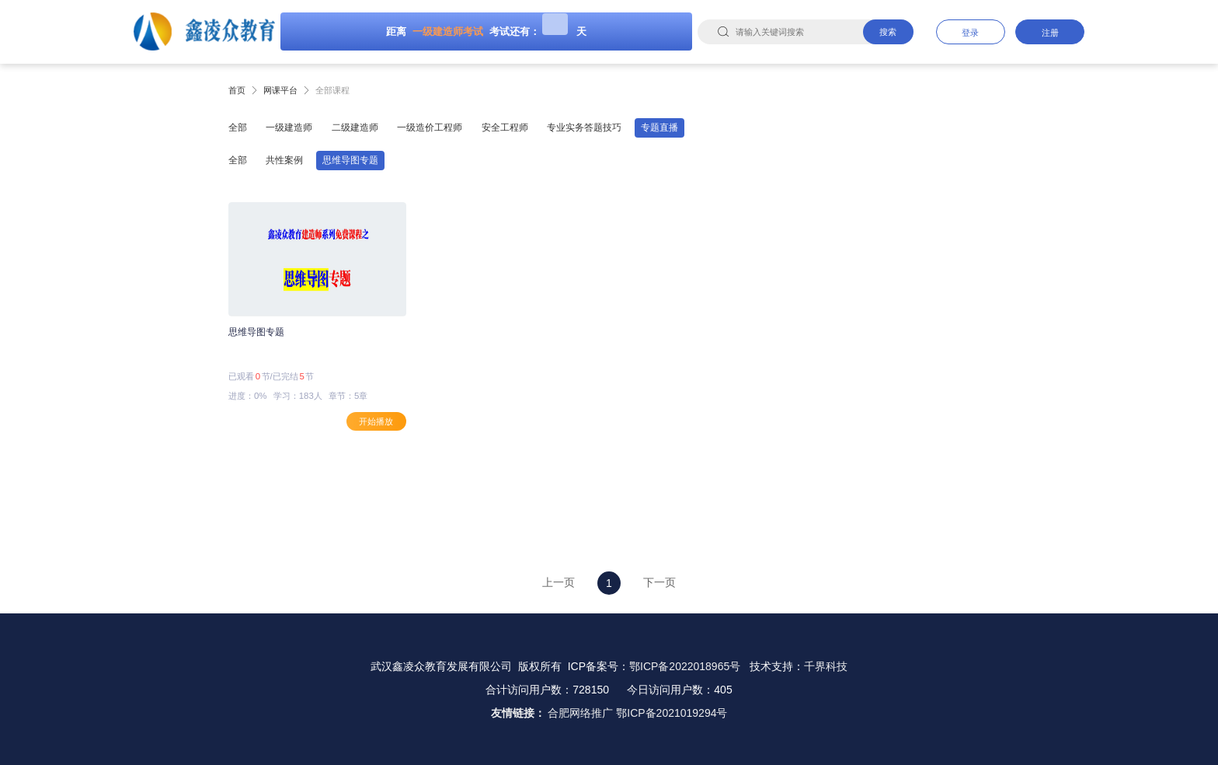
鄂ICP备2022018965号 (684, 666)
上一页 (558, 582)
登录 (970, 32)
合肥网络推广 (580, 713)
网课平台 (280, 90)
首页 (236, 90)
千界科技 (825, 666)
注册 (1050, 32)
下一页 (659, 582)
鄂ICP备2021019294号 (671, 713)
